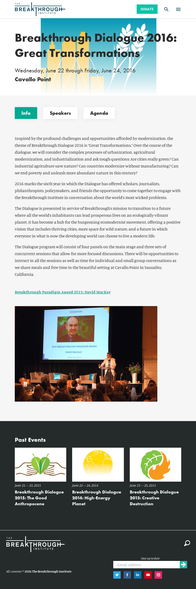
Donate (147, 9)
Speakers (60, 113)
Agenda (99, 113)
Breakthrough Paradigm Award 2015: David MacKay (63, 291)
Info (26, 113)
